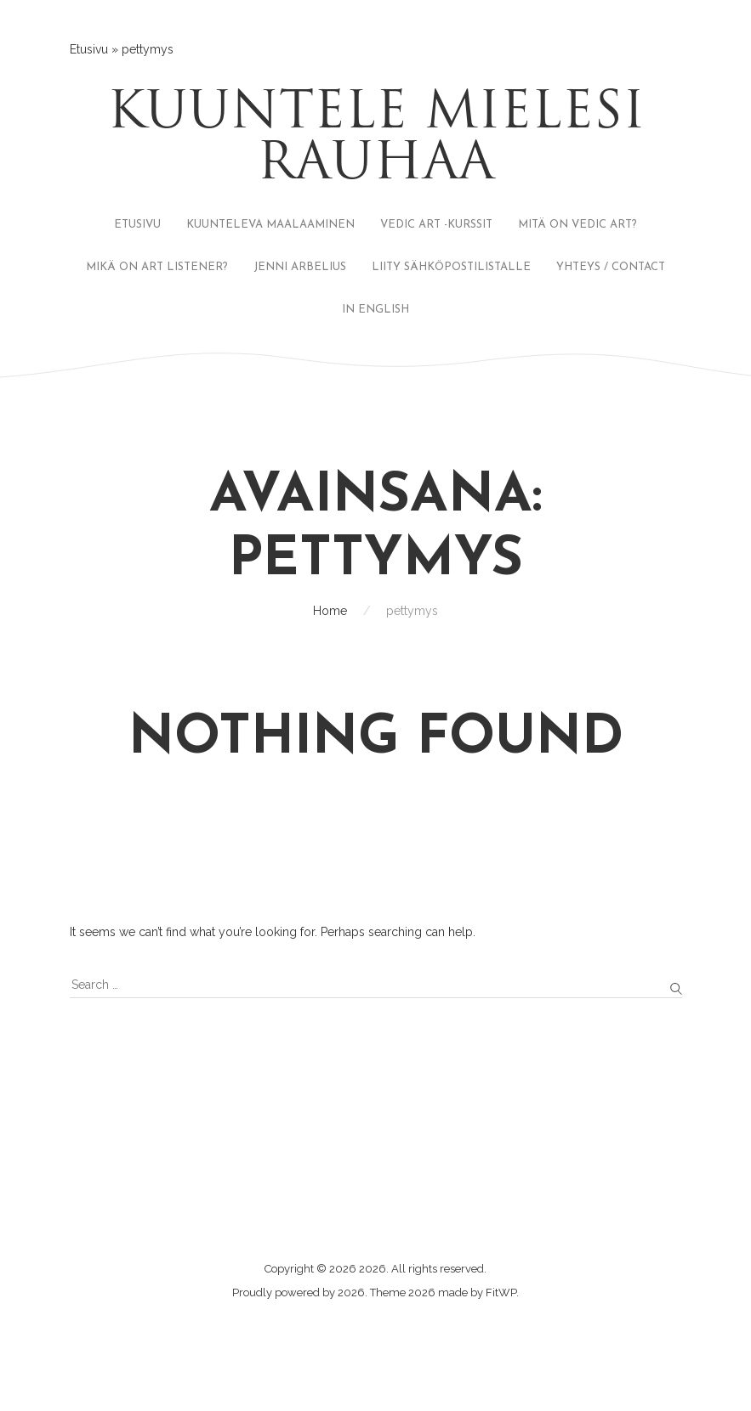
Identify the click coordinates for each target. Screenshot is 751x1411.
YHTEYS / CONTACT (610, 267)
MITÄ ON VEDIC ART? (577, 224)
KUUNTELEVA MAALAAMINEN (270, 224)
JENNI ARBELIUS (299, 267)
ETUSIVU (137, 224)
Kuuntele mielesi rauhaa (376, 140)
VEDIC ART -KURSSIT (436, 224)
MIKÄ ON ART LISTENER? (157, 267)
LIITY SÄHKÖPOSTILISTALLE (451, 267)
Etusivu (89, 49)
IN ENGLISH (375, 309)
